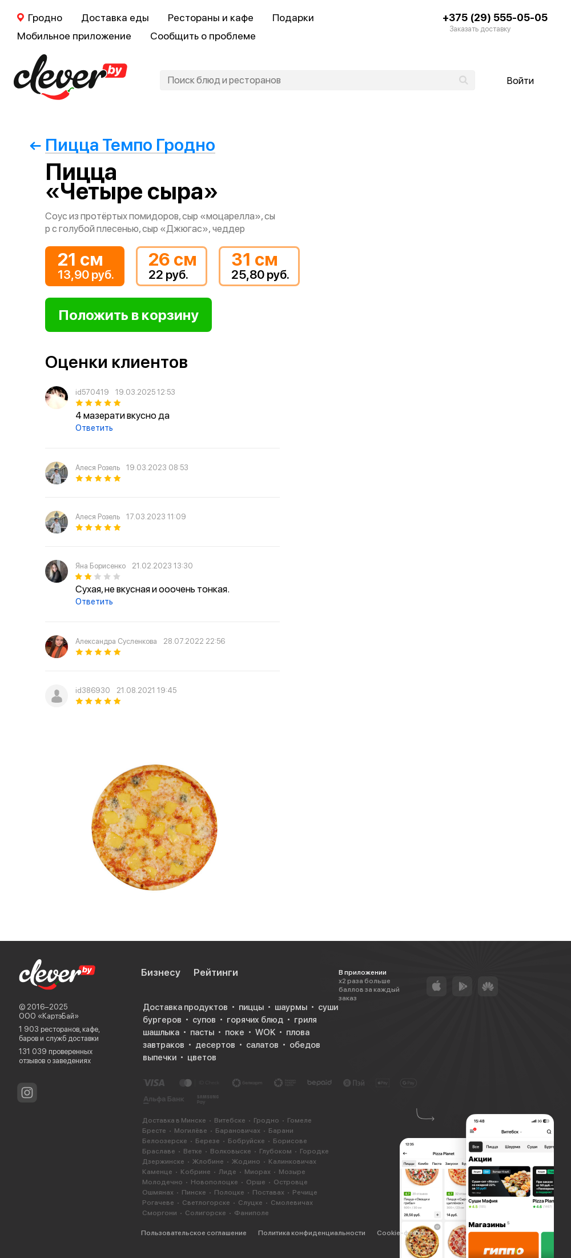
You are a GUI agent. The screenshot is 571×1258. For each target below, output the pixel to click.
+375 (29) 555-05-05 (495, 17)
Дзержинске (163, 1161)
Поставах (268, 1192)
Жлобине (208, 1161)
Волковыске (230, 1151)
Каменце (157, 1172)
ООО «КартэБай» (49, 1016)
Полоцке (229, 1192)
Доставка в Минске (174, 1120)
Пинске (194, 1192)
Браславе (158, 1151)
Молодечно (162, 1182)
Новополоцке (214, 1182)
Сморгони (159, 1213)
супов (204, 1020)
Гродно (266, 1120)
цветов (201, 1057)
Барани (280, 1131)
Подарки (293, 17)
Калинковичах (292, 1161)
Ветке (192, 1151)
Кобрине (195, 1172)
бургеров (162, 1020)
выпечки (159, 1057)
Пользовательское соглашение (194, 1232)
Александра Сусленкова (116, 641)
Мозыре (292, 1172)
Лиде (227, 1172)
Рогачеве (158, 1203)
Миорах (257, 1172)
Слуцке (250, 1203)
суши (328, 1007)
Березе (207, 1141)
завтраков (163, 1045)
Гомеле (299, 1120)
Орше (256, 1182)
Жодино (246, 1161)
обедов (304, 1045)
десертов (215, 1045)
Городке (314, 1151)
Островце (291, 1182)
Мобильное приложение (74, 36)
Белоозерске (164, 1141)
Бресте (154, 1131)
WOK (265, 1032)
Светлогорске (206, 1203)
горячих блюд (255, 1020)
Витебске (230, 1120)
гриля (305, 1020)
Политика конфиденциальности (311, 1232)
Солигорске (205, 1213)
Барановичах (237, 1131)
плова (297, 1032)
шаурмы (291, 1007)
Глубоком (275, 1151)
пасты (202, 1032)
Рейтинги (216, 972)
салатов (262, 1045)
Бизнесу (160, 972)
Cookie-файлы (401, 1232)
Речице (304, 1192)
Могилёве (190, 1131)
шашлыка (161, 1032)
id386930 (92, 690)
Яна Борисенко (100, 566)
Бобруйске (246, 1141)
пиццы (251, 1007)
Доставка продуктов (185, 1007)
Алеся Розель (97, 467)
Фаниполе (251, 1213)
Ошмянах (158, 1192)
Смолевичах (292, 1203)
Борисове (290, 1141)
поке (234, 1032)
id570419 (92, 392)
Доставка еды (115, 17)
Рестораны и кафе (211, 17)
